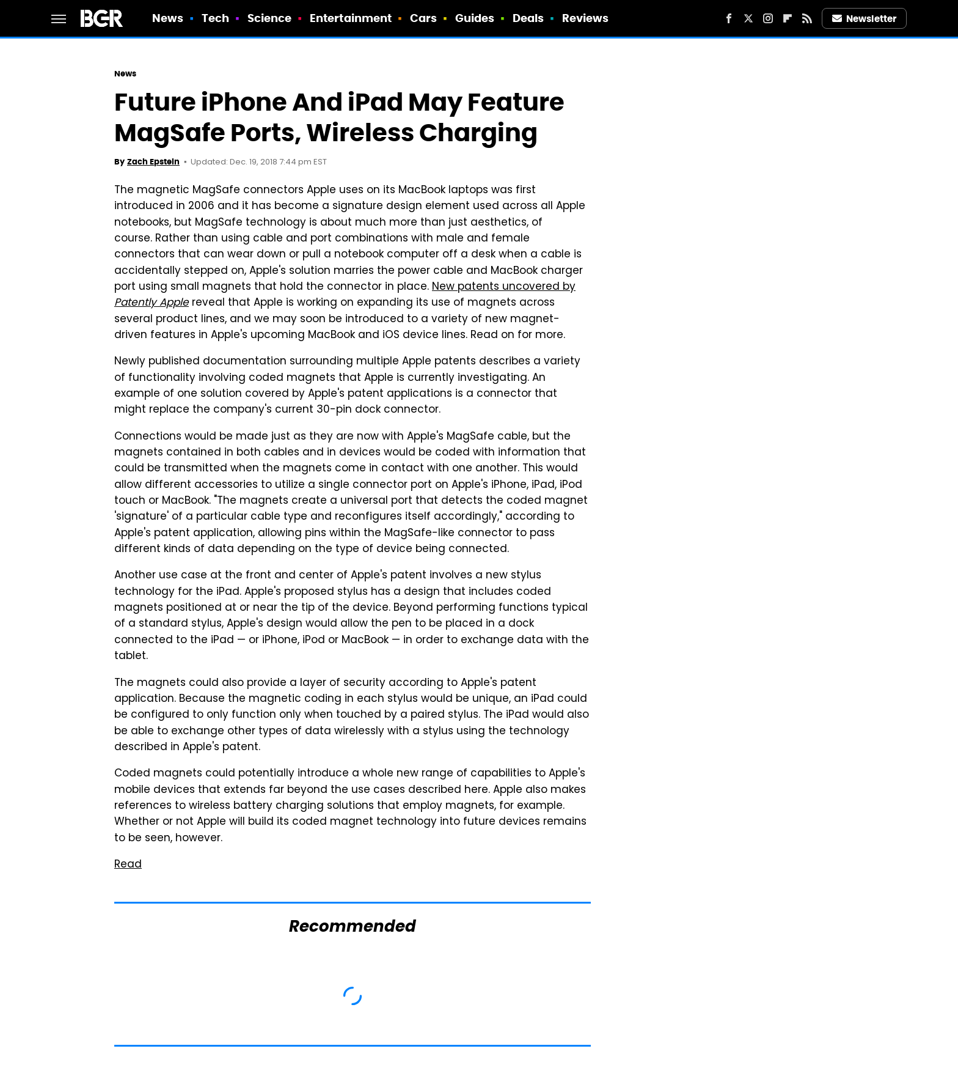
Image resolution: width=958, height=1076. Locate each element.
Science (269, 18)
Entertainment (351, 18)
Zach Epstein (153, 162)
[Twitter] (748, 18)
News (167, 18)
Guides (475, 18)
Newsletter (864, 18)
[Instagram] (768, 18)
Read (128, 865)
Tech (215, 18)
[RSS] (807, 18)
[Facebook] (729, 18)
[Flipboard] (787, 18)
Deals (528, 18)
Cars (423, 18)
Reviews (585, 18)
